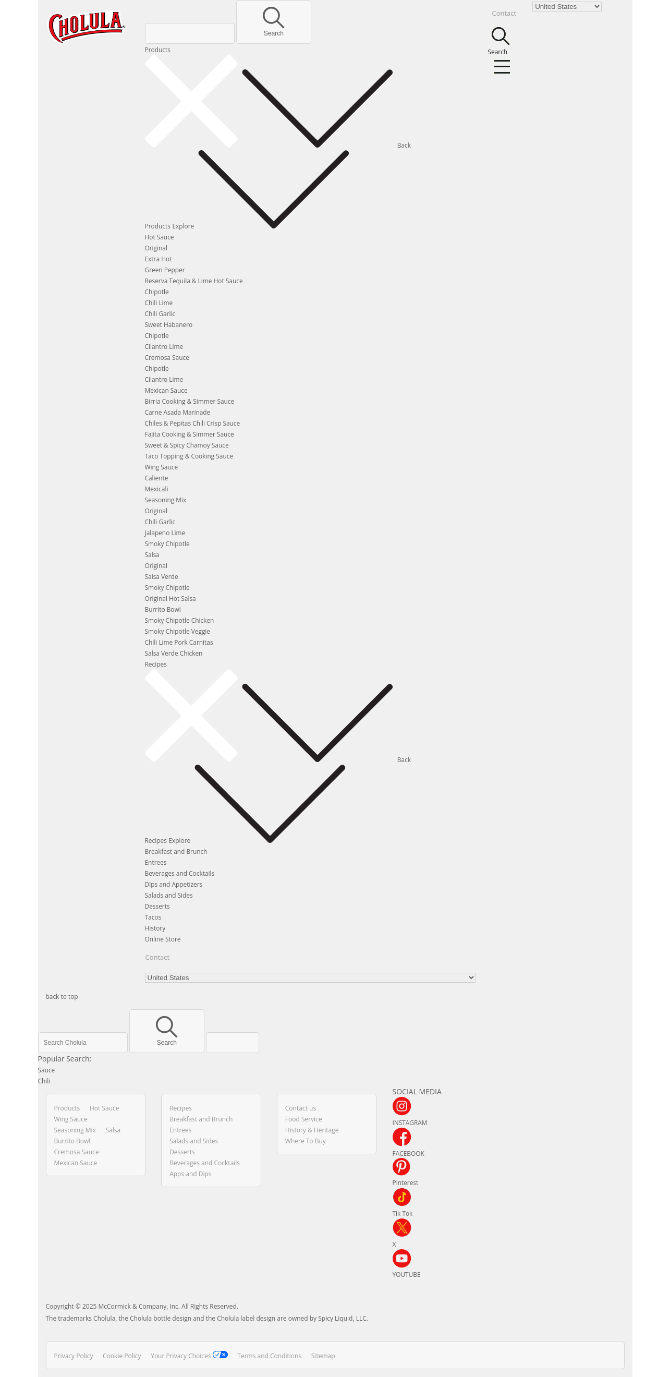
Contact (157, 957)
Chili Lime (159, 302)
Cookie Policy (122, 1355)
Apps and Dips (190, 1173)
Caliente (156, 478)
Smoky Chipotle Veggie (178, 631)
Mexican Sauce (166, 390)
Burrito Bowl (163, 609)
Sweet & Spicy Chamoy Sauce (187, 445)
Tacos (153, 917)
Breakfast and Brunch (176, 851)
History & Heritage (312, 1130)
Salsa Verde (161, 576)
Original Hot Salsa (170, 598)
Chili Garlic (160, 313)
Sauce (46, 1070)
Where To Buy (305, 1141)
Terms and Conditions (269, 1355)
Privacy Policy (73, 1355)
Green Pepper (165, 269)
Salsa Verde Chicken (174, 653)
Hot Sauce (159, 237)
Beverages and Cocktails (180, 873)
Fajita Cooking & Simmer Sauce (189, 434)
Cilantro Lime (164, 346)
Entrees (156, 862)
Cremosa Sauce (167, 357)
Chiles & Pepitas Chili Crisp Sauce (192, 423)
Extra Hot (158, 259)
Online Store (163, 939)
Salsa (152, 554)
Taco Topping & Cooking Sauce (189, 456)
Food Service (303, 1119)
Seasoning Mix (166, 500)
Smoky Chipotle (167, 543)
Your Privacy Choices (189, 1355)
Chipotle (157, 291)
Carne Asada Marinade (178, 412)
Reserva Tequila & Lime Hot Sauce (194, 280)
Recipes (156, 664)
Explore (262, 226)
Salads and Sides (169, 895)
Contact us (300, 1108)
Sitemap (323, 1355)
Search (273, 29)
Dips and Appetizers (174, 884)
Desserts (157, 906)
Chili (44, 1081)
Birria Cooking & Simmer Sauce (190, 401)
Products (157, 49)
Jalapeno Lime (165, 532)
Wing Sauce (161, 467)
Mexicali (156, 489)
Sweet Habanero (169, 324)
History (155, 928)
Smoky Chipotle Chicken (179, 620)
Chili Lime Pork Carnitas (179, 642)
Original (156, 248)
